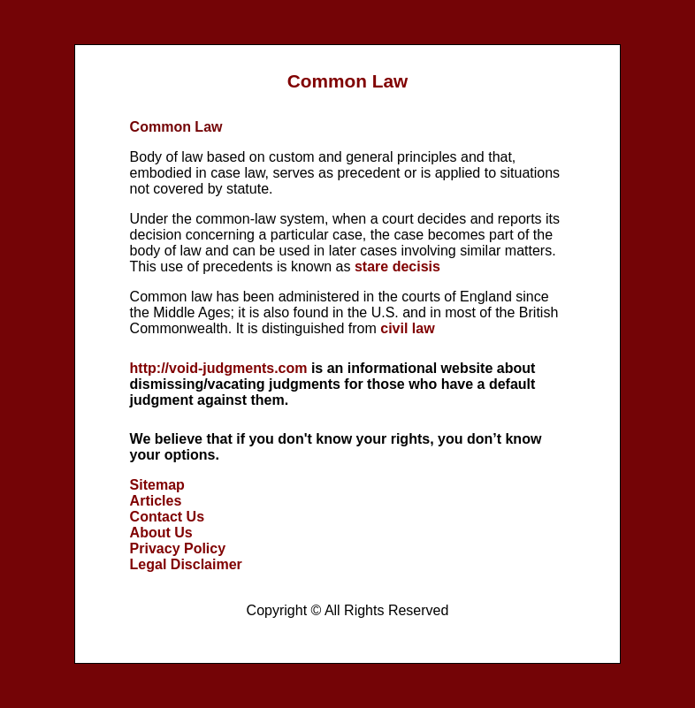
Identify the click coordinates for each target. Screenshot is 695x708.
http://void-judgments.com (219, 368)
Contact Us (167, 516)
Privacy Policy (178, 548)
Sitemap (157, 484)
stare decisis (397, 266)
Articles (156, 500)
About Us (161, 532)
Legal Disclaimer (186, 564)
